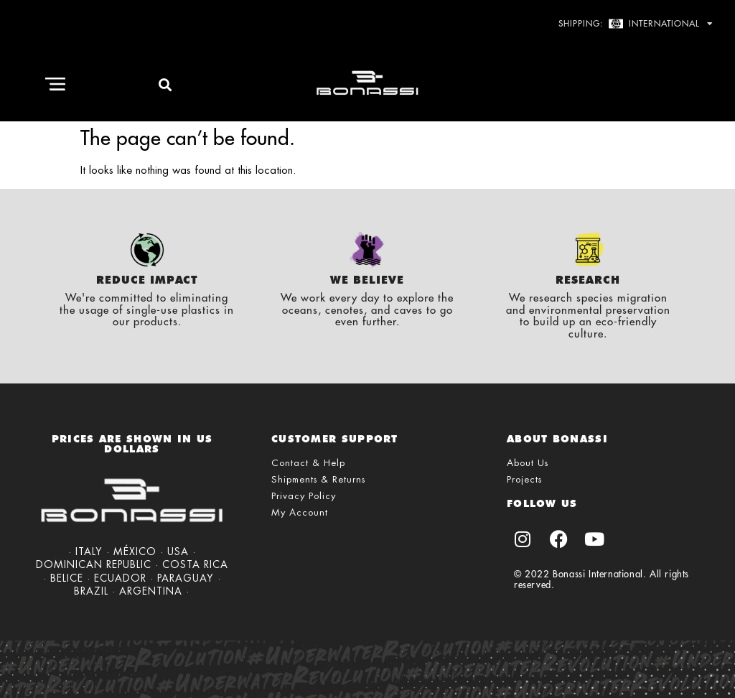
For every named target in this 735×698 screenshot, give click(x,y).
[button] (55, 85)
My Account (299, 512)
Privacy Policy (303, 496)
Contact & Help (308, 462)
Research (588, 280)
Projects (524, 479)
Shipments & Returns (318, 479)
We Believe (367, 280)
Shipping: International (635, 23)
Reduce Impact (147, 280)
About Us (527, 462)
